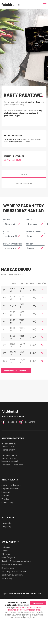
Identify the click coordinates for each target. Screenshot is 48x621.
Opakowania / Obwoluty (12, 575)
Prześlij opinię (7, 502)
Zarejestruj (6, 526)
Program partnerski (10, 488)
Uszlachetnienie (33, 232)
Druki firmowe (8, 568)
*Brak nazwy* (7, 578)
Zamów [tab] (24, 174)
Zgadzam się (38, 603)
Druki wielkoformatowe (12, 564)
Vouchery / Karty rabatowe (14, 571)
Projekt (29, 244)
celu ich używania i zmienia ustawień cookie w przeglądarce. (25, 608)
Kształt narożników (12, 244)
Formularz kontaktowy (12, 464)
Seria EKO (6, 547)
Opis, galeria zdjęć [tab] (23, 184)
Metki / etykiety (8, 557)
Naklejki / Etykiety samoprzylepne (16, 561)
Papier (6, 232)
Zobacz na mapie (9, 450)
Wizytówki (6, 554)
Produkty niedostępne (11, 485)
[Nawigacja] (44, 4)
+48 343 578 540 (9, 455)
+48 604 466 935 (9, 458)
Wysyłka (5, 499)
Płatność (5, 495)
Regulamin (6, 492)
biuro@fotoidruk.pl (10, 461)
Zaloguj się (6, 523)
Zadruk (29, 220)
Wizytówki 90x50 (12, 160)
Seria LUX (5, 550)
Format (6, 220)
